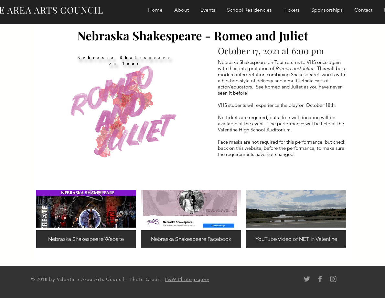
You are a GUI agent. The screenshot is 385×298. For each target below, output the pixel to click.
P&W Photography (187, 279)
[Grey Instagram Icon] (333, 279)
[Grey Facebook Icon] (320, 279)
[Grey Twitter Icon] (307, 279)
